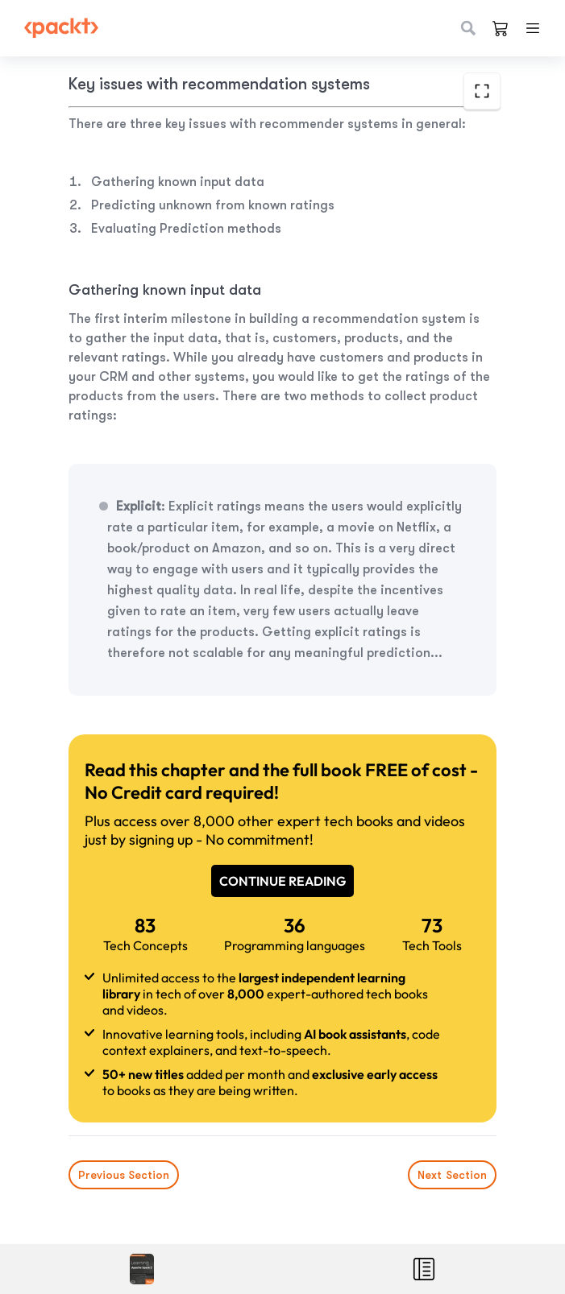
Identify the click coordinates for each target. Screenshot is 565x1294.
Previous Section (123, 1174)
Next (452, 1175)
